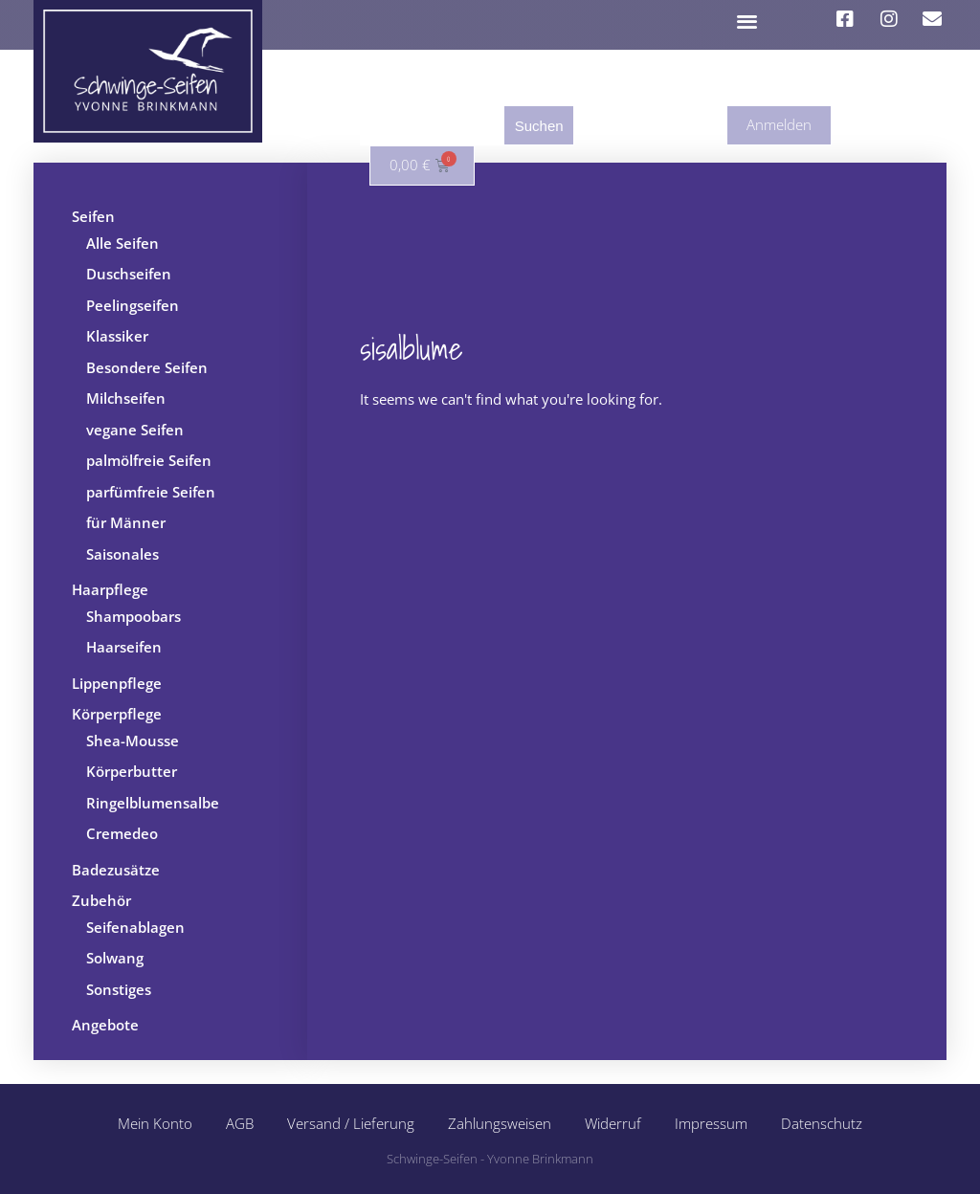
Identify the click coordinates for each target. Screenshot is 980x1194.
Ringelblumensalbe (152, 802)
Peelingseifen (132, 305)
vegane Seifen (135, 429)
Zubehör (101, 900)
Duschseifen (128, 273)
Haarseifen (124, 646)
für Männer (126, 522)
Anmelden (779, 124)
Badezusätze (116, 869)
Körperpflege (117, 713)
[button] (748, 20)
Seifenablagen (135, 927)
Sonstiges (118, 989)
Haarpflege (110, 589)
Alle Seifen (122, 243)
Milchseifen (126, 398)
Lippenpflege (117, 683)
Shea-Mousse (132, 740)
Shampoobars (133, 616)
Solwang (115, 957)
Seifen (93, 216)
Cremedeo (122, 833)
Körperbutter (131, 771)
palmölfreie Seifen (149, 460)
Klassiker (117, 335)
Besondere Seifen (147, 367)
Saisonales (122, 554)
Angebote (105, 1024)
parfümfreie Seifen (150, 491)
